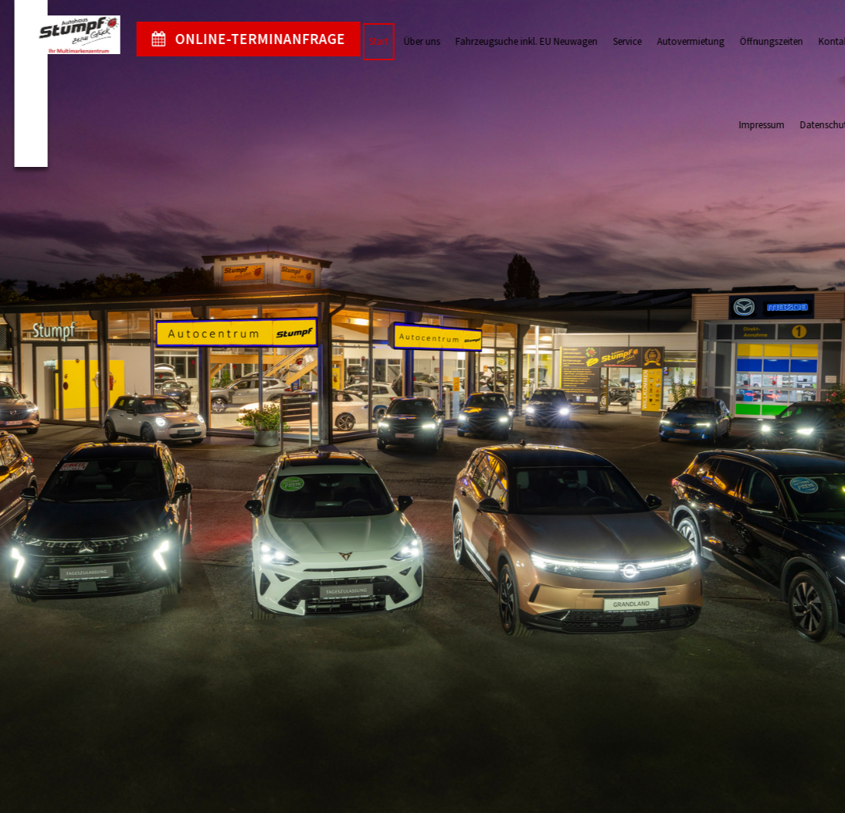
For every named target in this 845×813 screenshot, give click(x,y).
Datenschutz (811, 124)
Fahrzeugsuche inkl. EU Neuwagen (512, 41)
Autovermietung (676, 41)
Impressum (747, 124)
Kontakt (820, 41)
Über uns (407, 41)
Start (364, 41)
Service (613, 41)
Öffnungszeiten (757, 41)
